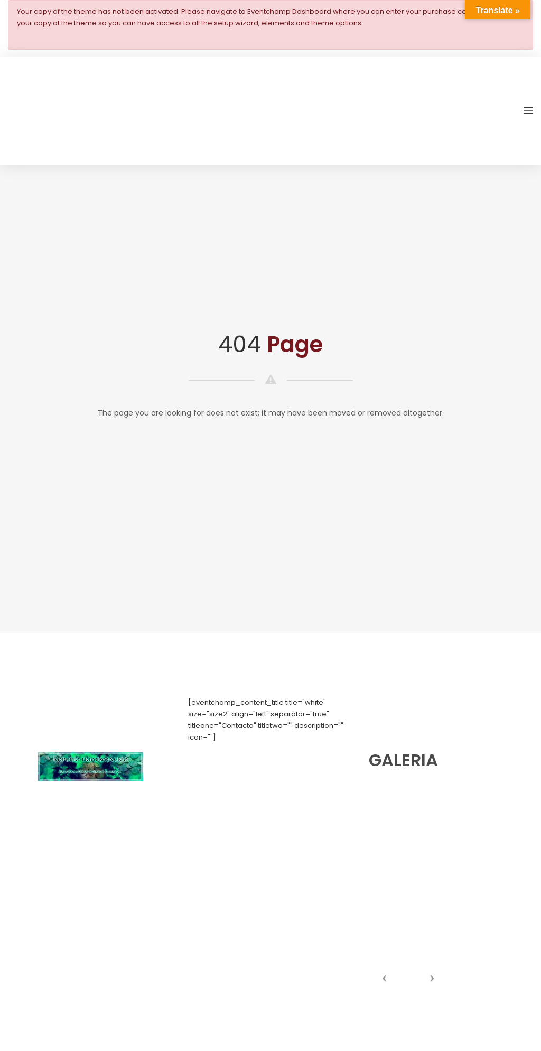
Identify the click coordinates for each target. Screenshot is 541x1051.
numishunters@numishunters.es (243, 772)
